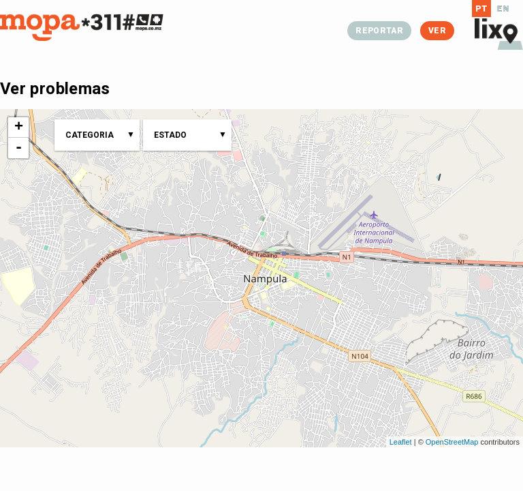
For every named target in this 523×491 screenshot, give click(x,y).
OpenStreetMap (452, 442)
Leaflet (401, 442)
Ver (437, 30)
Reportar (379, 30)
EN (502, 8)
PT (481, 8)
